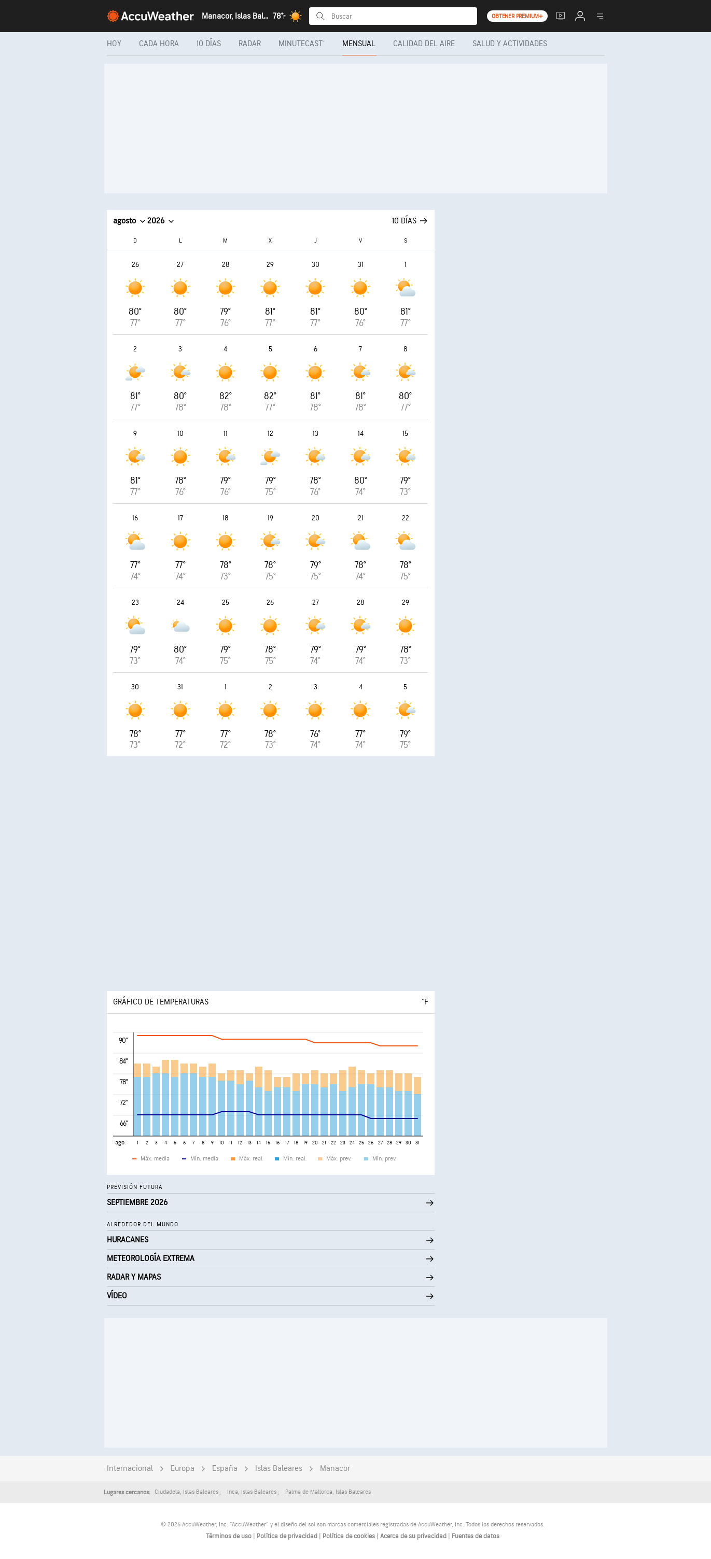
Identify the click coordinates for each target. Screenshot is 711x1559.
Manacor (335, 1468)
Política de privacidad (288, 1536)
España (225, 1468)
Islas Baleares (278, 1468)
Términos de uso (229, 1536)
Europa (182, 1468)
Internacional (130, 1468)
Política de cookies (350, 1536)
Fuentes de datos (475, 1536)
